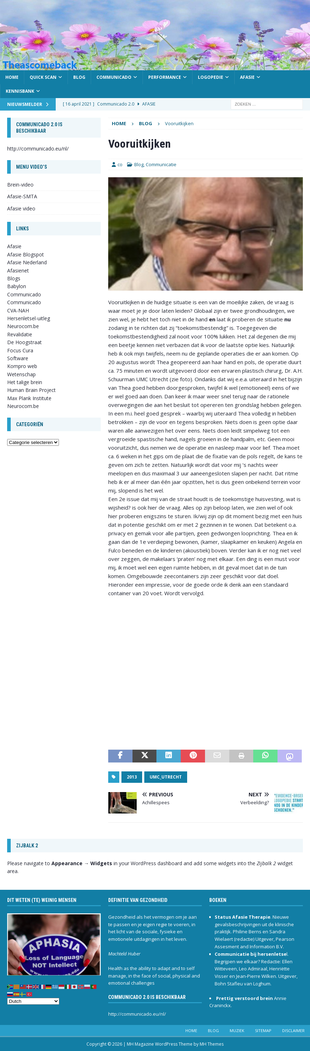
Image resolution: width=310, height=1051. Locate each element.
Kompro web (22, 366)
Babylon (16, 286)
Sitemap (263, 1030)
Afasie (247, 77)
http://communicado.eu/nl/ (38, 148)
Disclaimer (293, 1030)
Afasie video (21, 208)
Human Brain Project (31, 390)
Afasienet (18, 270)
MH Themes (212, 1044)
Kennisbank (20, 91)
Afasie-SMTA (22, 196)
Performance (164, 77)
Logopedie (210, 77)
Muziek (237, 1030)
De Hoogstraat (24, 342)
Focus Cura (20, 350)
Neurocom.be (23, 326)
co (120, 164)
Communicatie (161, 164)
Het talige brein (24, 382)
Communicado (113, 77)
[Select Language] (33, 1001)
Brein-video (20, 184)
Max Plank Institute (29, 398)
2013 (132, 777)
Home (12, 77)
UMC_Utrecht (166, 777)
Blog (79, 77)
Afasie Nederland (27, 262)
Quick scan (43, 77)
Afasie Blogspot (25, 254)
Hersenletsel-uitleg (28, 318)
